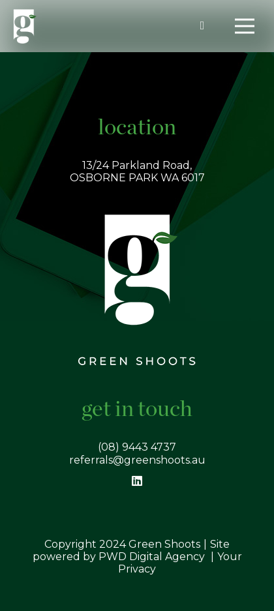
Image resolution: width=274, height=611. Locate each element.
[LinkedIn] (137, 481)
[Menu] (245, 26)
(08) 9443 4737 (137, 447)
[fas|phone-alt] (204, 25)
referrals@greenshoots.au (137, 460)
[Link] (25, 26)
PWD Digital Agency (152, 556)
